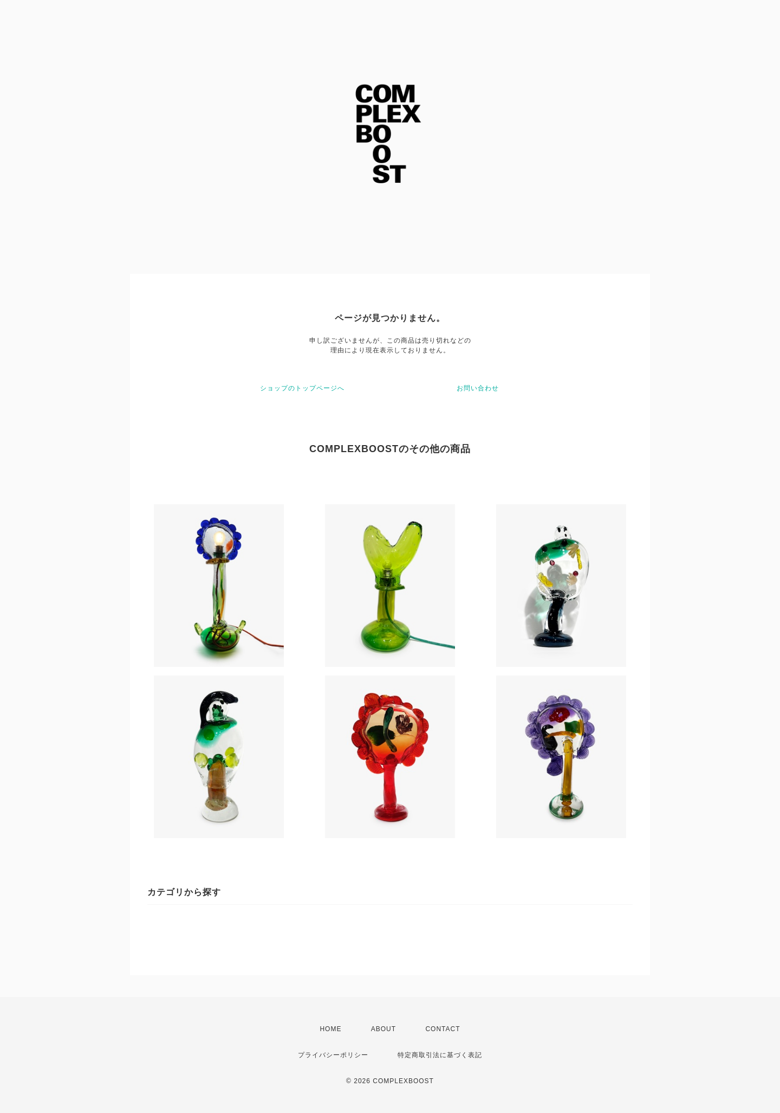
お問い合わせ (478, 388)
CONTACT (442, 1029)
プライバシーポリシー (333, 1055)
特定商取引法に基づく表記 (440, 1055)
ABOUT (383, 1029)
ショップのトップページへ (302, 388)
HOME (330, 1029)
